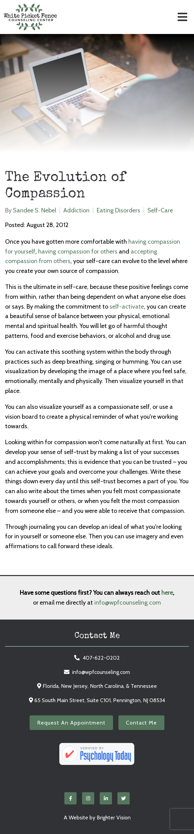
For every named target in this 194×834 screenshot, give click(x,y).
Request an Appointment (71, 722)
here (167, 592)
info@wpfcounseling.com (127, 602)
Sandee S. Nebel (34, 210)
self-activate (127, 306)
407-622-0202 (101, 658)
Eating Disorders (118, 210)
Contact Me (141, 722)
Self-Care (160, 210)
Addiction (76, 210)
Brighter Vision (114, 817)
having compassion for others (77, 251)
